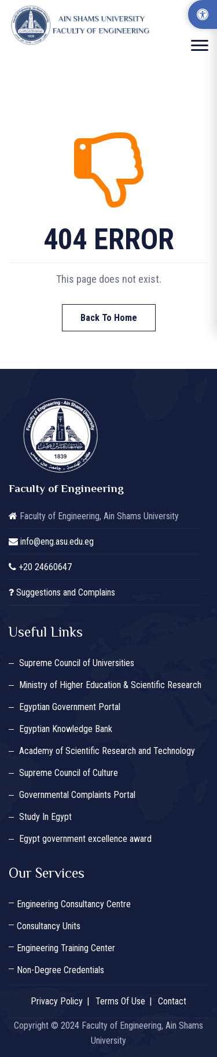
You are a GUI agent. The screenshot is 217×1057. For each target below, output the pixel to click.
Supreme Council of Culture (68, 772)
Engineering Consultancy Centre (74, 904)
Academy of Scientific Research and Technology (107, 750)
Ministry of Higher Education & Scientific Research (110, 684)
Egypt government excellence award (85, 838)
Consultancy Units (48, 926)
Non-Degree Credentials (60, 969)
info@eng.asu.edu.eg (57, 541)
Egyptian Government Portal (69, 706)
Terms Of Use (120, 1001)
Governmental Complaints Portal (77, 794)
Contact (172, 1001)
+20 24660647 (45, 566)
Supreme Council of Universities (76, 662)
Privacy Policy (57, 1001)
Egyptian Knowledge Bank (65, 728)
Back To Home (108, 317)
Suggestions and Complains (65, 592)
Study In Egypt (45, 816)
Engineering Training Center (66, 948)
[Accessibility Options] (202, 14)
